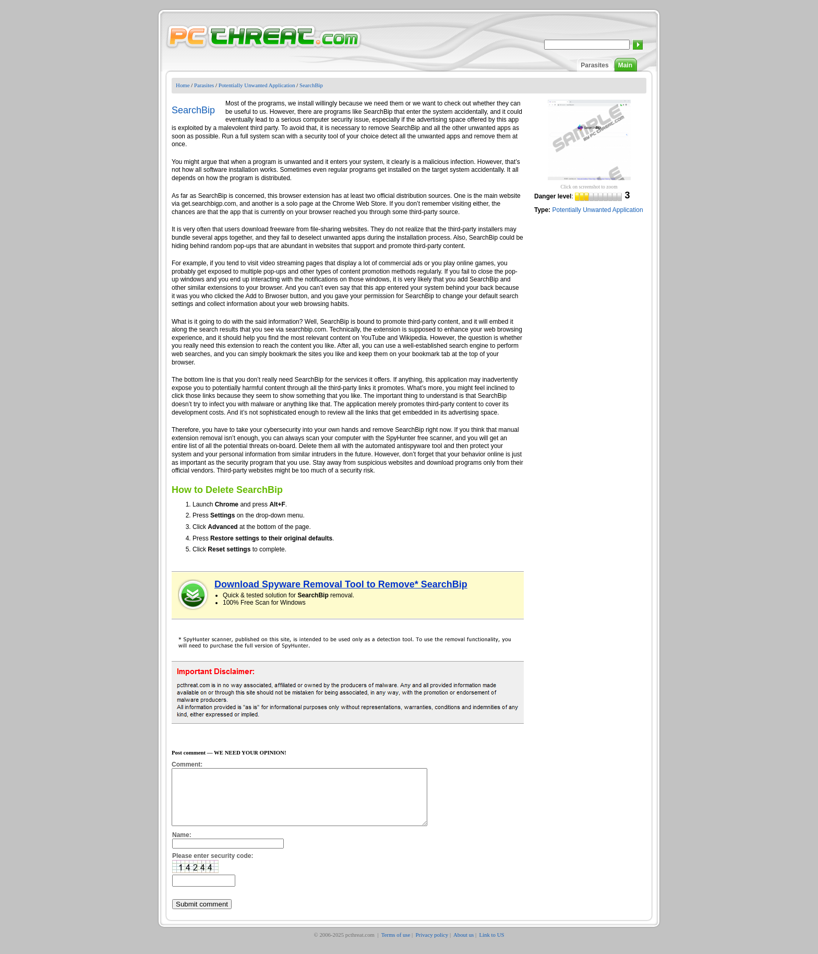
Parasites (594, 65)
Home (182, 85)
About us (463, 946)
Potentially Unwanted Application (257, 85)
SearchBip (311, 85)
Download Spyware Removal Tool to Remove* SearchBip (340, 584)
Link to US (491, 946)
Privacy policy (432, 946)
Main (625, 65)
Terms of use (396, 946)
